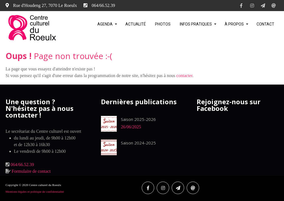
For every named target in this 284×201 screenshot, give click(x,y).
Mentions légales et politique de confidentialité (35, 191)
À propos (234, 24)
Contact (265, 24)
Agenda (105, 24)
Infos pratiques (196, 24)
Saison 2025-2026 (138, 119)
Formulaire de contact (31, 171)
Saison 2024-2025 (138, 142)
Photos (163, 24)
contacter (184, 75)
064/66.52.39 (22, 164)
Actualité (135, 24)
